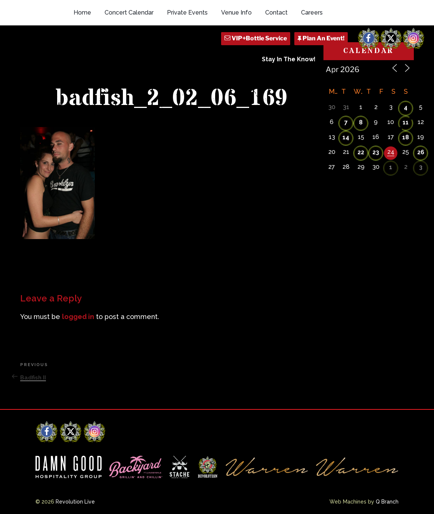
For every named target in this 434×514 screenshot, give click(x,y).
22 (360, 152)
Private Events (187, 12)
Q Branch (387, 502)
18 (405, 137)
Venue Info (236, 12)
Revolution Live (75, 502)
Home (82, 12)
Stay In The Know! (289, 59)
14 (345, 137)
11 (406, 122)
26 (420, 152)
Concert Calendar (129, 12)
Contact (276, 12)
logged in (78, 317)
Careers (312, 12)
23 (375, 152)
